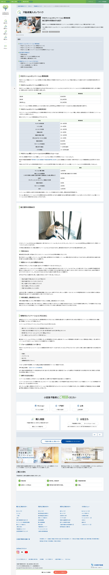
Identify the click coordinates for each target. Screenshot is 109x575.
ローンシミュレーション (91, 423)
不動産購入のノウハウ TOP (72, 441)
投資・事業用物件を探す (21, 524)
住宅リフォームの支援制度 (36, 367)
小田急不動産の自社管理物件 (67, 528)
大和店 (55, 545)
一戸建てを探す (59, 409)
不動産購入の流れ (73, 423)
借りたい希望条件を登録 (65, 526)
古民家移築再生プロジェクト (22, 535)
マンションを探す (39, 409)
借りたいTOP (62, 515)
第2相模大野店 (95, 543)
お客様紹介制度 (85, 520)
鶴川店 (74, 543)
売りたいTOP (41, 515)
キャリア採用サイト (85, 517)
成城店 (53, 543)
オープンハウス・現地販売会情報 (22, 526)
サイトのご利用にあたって (21, 563)
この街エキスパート (86, 528)
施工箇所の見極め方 (24, 52)
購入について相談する (38, 426)
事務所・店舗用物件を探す (65, 524)
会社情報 (43, 563)
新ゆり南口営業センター (67, 543)
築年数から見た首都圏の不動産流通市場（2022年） (45, 159)
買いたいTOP (19, 515)
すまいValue (72, 563)
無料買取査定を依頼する (43, 520)
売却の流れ (40, 528)
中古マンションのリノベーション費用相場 (29, 43)
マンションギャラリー (86, 522)
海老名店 (41, 545)
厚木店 (45, 545)
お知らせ (83, 524)
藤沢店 (59, 545)
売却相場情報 (41, 524)
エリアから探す (63, 522)
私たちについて (85, 515)
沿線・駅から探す (63, 520)
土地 (17, 522)
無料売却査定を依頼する (43, 517)
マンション (18, 517)
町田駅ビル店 (83, 543)
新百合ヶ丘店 (58, 543)
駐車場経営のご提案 (65, 531)
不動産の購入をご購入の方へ (48, 441)
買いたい (30, 6)
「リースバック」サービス (42, 533)
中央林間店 (50, 545)
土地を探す (80, 409)
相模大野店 (89, 543)
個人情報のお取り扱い (34, 563)
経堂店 (49, 543)
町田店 (78, 543)
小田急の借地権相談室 (43, 535)
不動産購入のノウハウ (38, 6)
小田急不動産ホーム (62, 563)
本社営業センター (43, 543)
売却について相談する (42, 522)
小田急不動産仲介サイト (22, 6)
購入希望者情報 (41, 526)
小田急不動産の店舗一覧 (23, 543)
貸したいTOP (62, 517)
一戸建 (17, 520)
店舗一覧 (83, 526)
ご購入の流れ (19, 531)
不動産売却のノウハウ (42, 531)
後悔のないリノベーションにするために (28, 61)
